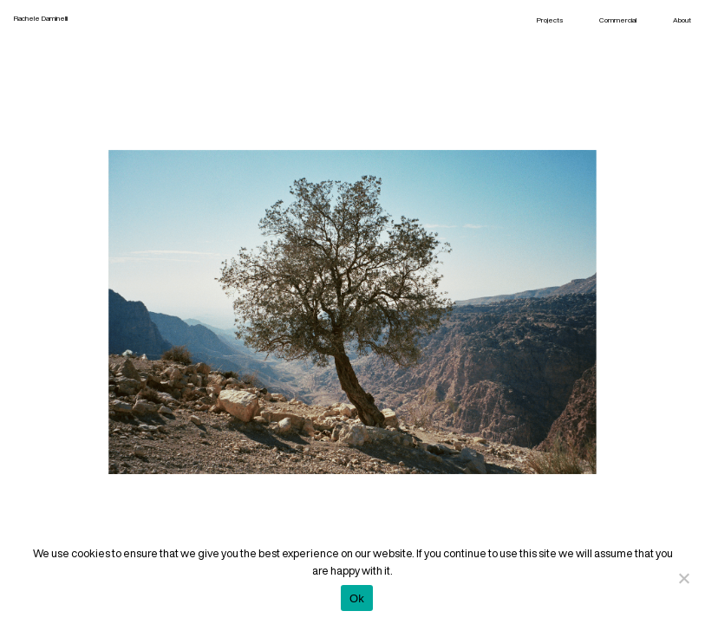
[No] (683, 578)
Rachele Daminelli (41, 18)
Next (522, 312)
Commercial (617, 19)
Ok (356, 598)
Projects (550, 19)
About (682, 19)
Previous (183, 312)
